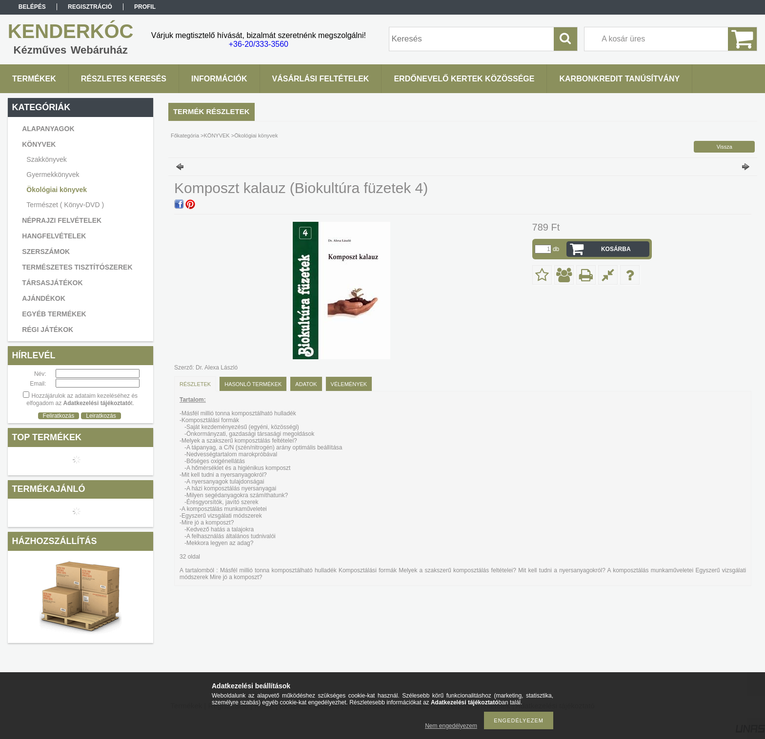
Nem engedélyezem (451, 725)
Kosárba (616, 249)
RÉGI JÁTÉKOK (47, 329)
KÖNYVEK (217, 135)
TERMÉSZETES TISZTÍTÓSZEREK (77, 267)
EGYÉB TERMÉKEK (54, 314)
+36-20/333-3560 (258, 44)
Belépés (32, 6)
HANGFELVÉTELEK (54, 236)
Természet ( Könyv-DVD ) (65, 205)
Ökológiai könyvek (56, 190)
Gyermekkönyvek (52, 174)
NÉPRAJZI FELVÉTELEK (61, 220)
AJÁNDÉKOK (43, 298)
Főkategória (185, 135)
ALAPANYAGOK (48, 129)
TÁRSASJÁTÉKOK (52, 283)
